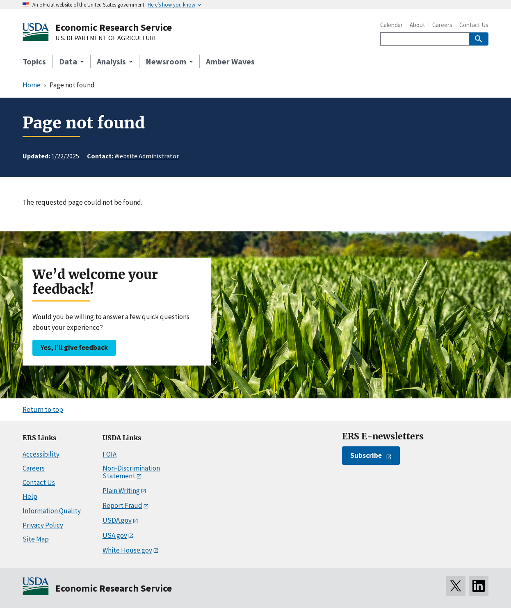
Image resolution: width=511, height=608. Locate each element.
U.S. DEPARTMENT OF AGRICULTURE (106, 38)
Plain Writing (121, 490)
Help (30, 496)
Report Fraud (122, 505)
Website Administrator (146, 156)
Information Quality (52, 510)
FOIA (109, 454)
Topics (34, 61)
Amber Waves (230, 61)
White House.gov (127, 550)
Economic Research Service (113, 27)
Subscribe (366, 455)
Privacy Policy (43, 525)
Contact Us (473, 24)
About (417, 24)
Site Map (36, 539)
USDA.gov (117, 520)
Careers (442, 24)
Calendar (391, 24)
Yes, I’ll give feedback (74, 347)
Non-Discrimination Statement (131, 472)
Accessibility (41, 454)
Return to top (43, 409)
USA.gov (115, 535)
